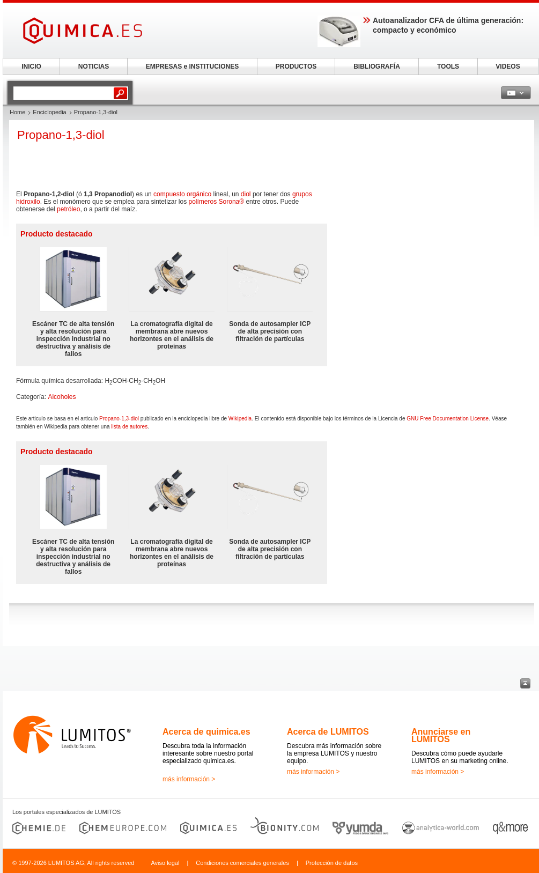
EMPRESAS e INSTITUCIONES (192, 66)
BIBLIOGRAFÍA (376, 66)
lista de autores (129, 427)
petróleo (68, 209)
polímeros (203, 201)
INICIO (31, 66)
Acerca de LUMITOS (328, 731)
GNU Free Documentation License (448, 418)
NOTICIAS (93, 66)
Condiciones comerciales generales (242, 863)
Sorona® (232, 201)
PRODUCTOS (296, 66)
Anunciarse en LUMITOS (440, 735)
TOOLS (448, 66)
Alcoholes (62, 397)
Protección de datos (332, 863)
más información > (189, 779)
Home (17, 112)
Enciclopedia (49, 112)
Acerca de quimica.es (206, 731)
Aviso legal (165, 863)
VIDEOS (508, 66)
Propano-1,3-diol (119, 418)
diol (246, 194)
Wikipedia (240, 418)
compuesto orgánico (182, 194)
